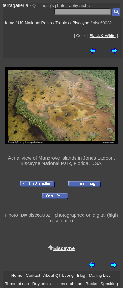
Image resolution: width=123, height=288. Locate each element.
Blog (81, 275)
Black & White (103, 35)
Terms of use (17, 283)
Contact (33, 275)
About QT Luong (58, 275)
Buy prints (41, 283)
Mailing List (99, 275)
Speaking (109, 283)
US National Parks (35, 22)
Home (8, 22)
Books (91, 283)
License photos (68, 283)
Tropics (62, 22)
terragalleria (15, 5)
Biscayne (80, 22)
